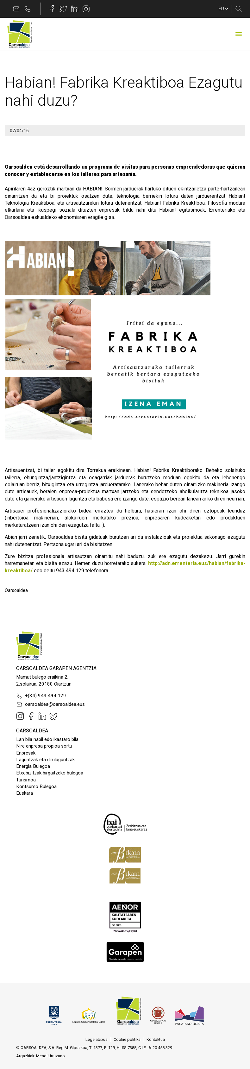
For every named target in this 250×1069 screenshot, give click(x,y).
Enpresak (25, 753)
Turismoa (26, 780)
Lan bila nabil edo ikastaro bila (47, 739)
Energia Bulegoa (33, 766)
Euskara (24, 793)
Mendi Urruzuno (50, 1055)
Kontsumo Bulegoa (36, 786)
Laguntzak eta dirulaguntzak (45, 759)
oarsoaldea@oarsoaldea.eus (50, 704)
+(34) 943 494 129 (41, 696)
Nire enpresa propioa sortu (44, 746)
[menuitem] (96, 1039)
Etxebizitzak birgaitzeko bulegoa (49, 773)
